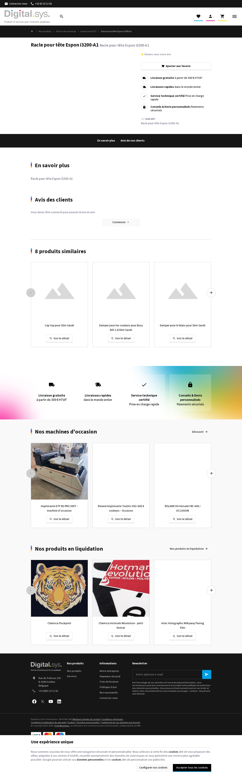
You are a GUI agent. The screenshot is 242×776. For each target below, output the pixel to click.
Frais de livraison (109, 682)
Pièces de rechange (66, 31)
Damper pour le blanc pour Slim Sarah (182, 325)
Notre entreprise (109, 671)
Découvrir (198, 432)
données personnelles (90, 760)
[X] (42, 701)
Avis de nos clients (132, 141)
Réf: (143, 119)
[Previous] (30, 292)
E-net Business (61, 725)
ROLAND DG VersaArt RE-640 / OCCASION (182, 508)
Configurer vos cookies (153, 768)
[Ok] (206, 674)
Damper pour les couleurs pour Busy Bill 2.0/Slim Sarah (121, 328)
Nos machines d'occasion (66, 431)
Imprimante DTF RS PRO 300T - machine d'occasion (59, 508)
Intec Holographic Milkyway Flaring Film (182, 625)
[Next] (211, 292)
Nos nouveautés (109, 693)
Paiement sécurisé (110, 676)
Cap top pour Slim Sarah (59, 325)
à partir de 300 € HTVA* (176, 78)
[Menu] (234, 16)
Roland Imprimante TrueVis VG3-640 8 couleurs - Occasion (121, 508)
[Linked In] (59, 701)
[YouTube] (50, 701)
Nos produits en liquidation (69, 548)
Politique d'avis (108, 687)
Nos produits (45, 31)
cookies (173, 752)
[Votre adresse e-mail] (171, 674)
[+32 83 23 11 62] (41, 4)
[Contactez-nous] (16, 4)
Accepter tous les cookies (192, 768)
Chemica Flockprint (59, 623)
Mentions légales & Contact (86, 719)
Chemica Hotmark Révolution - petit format (121, 625)
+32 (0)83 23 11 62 (48, 691)
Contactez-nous (109, 698)
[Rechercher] (61, 16)
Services (72, 676)
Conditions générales (112, 719)
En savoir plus (106, 141)
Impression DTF (89, 31)
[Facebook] (34, 701)
